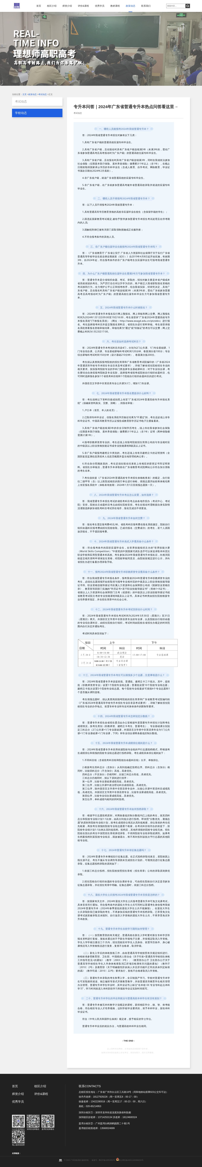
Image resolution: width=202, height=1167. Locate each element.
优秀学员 (99, 6)
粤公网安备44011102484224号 (131, 1160)
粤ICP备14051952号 (107, 1160)
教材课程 (115, 6)
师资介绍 (67, 6)
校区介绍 (52, 6)
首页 (38, 6)
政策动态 (130, 6)
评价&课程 (83, 6)
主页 (24, 94)
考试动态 (42, 94)
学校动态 (21, 113)
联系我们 (146, 6)
